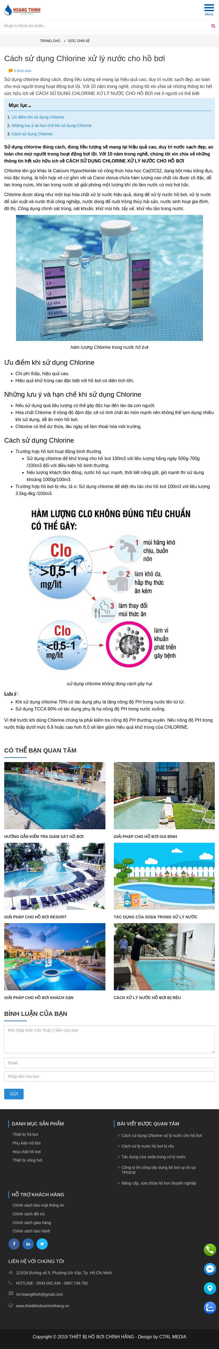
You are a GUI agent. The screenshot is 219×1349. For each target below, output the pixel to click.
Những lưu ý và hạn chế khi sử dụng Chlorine (52, 125)
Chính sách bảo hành (31, 1231)
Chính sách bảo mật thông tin (38, 1205)
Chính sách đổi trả (29, 1214)
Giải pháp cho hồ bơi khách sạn (38, 997)
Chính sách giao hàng (32, 1222)
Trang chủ (50, 41)
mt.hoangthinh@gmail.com (39, 1294)
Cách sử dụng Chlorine (32, 134)
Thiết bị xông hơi (27, 1160)
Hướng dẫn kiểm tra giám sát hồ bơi (43, 836)
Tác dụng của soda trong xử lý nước (156, 917)
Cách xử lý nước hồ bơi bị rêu (147, 997)
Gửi (14, 1094)
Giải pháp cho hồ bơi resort (35, 917)
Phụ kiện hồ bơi (26, 1143)
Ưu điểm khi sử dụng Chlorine (38, 117)
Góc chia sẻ (79, 41)
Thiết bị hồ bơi (25, 1134)
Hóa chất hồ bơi (27, 1152)
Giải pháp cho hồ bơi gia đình (145, 836)
